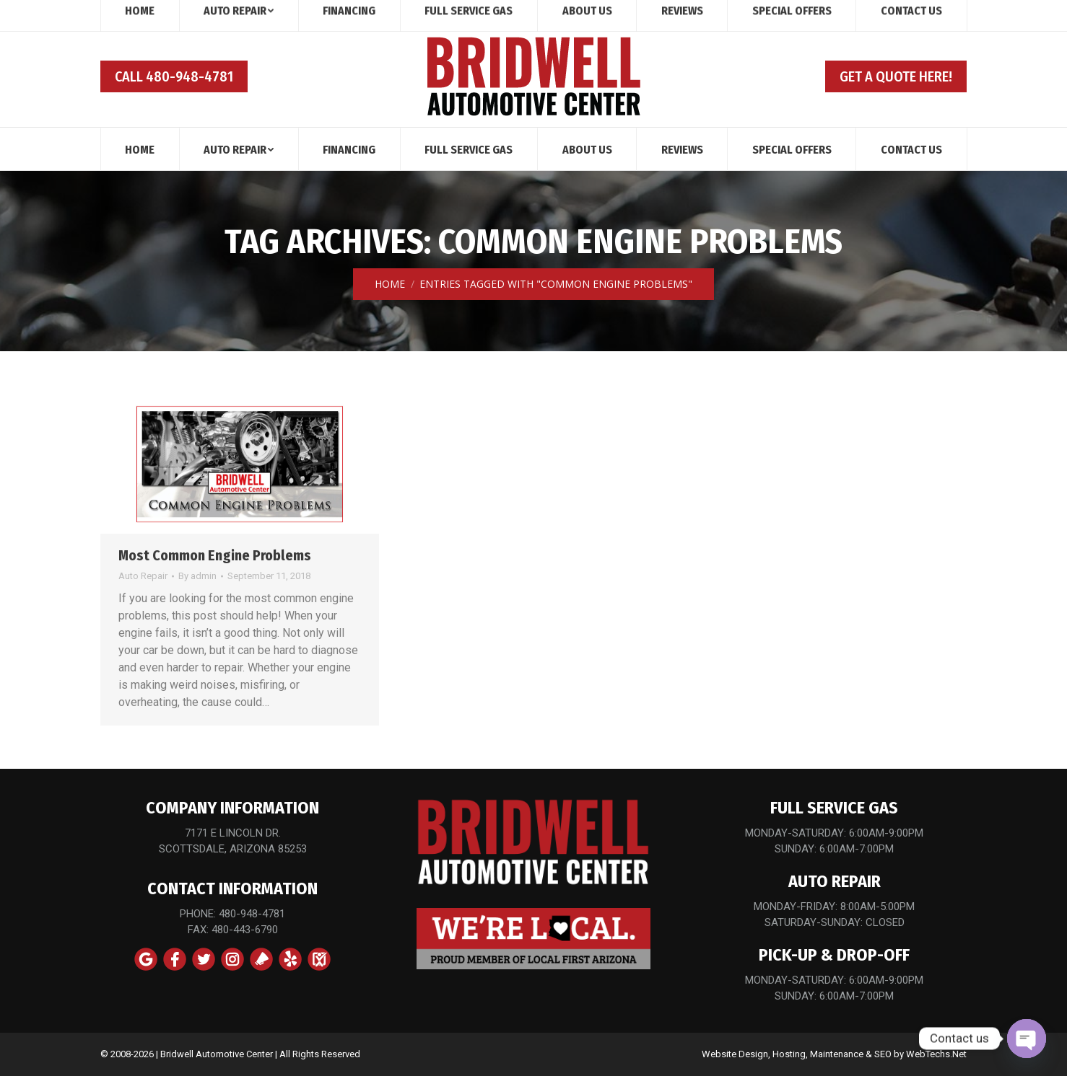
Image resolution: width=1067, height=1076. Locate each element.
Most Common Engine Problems (214, 555)
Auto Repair (142, 575)
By (197, 575)
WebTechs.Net (936, 1054)
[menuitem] (139, 149)
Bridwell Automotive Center (216, 1054)
